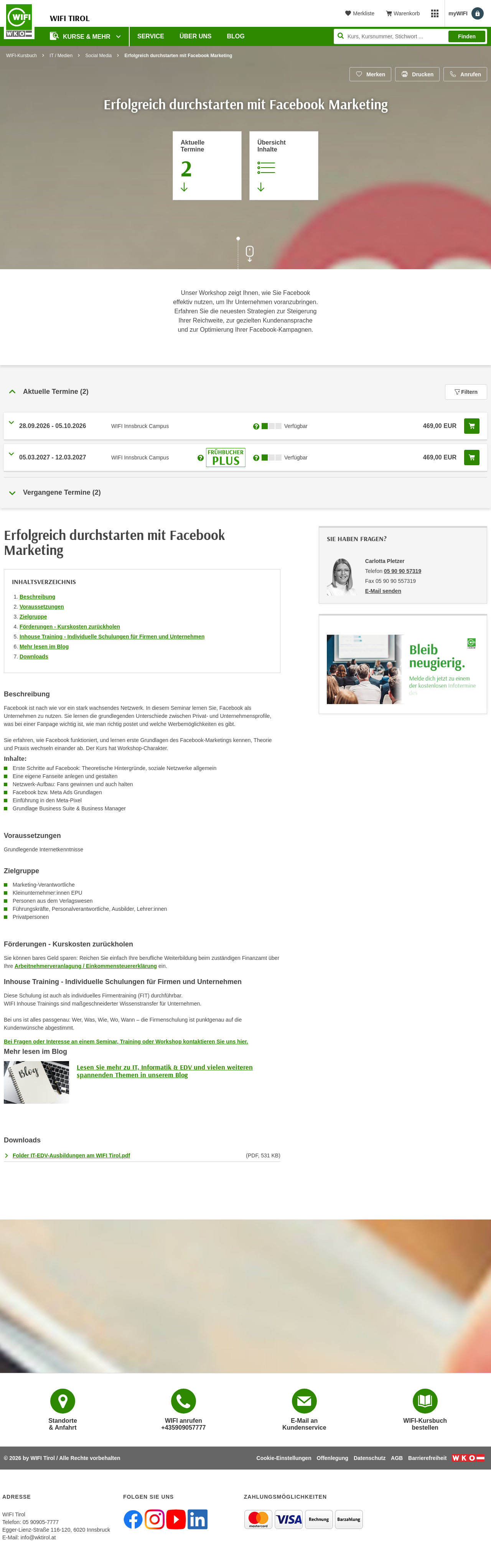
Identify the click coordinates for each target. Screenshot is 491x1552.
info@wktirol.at (38, 1537)
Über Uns (196, 36)
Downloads (34, 656)
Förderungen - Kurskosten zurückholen (70, 627)
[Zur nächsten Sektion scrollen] (245, 254)
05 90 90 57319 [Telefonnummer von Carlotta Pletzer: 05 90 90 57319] (402, 571)
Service (150, 36)
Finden (467, 36)
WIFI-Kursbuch (21, 55)
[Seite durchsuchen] (410, 36)
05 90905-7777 (41, 1522)
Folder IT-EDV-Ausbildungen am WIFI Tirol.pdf (71, 1155)
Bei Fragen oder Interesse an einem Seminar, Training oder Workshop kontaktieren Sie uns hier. (126, 1042)
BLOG (236, 36)
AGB (397, 1458)
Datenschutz (370, 1458)
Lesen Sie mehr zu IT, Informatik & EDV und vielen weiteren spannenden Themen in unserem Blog (165, 1071)
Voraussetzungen (42, 607)
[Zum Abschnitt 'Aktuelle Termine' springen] (207, 165)
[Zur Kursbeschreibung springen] (283, 165)
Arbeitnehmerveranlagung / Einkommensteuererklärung (86, 966)
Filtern (466, 392)
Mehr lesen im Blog (44, 647)
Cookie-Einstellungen (284, 1458)
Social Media (99, 55)
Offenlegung (332, 1458)
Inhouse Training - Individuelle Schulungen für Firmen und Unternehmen (112, 637)
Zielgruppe (33, 617)
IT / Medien (60, 55)
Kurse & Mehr (81, 36)
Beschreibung (37, 597)
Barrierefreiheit (427, 1458)
